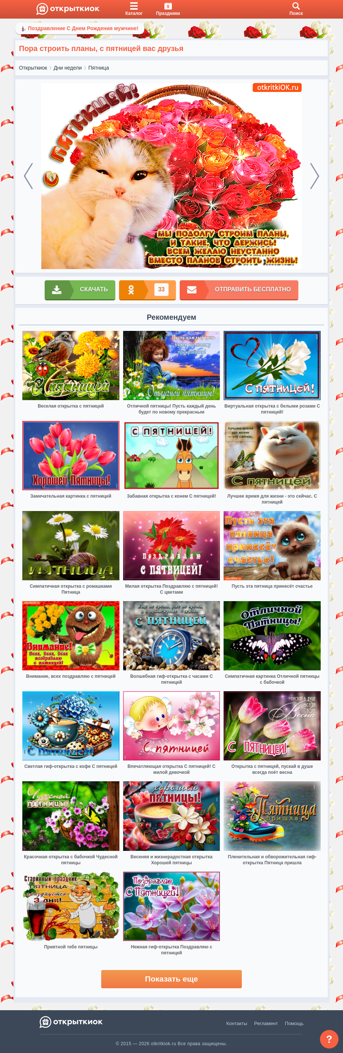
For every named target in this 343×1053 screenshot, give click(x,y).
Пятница (99, 68)
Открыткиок (33, 68)
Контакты (236, 1023)
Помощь (294, 1023)
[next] (315, 176)
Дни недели (68, 68)
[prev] (28, 176)
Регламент (266, 1023)
